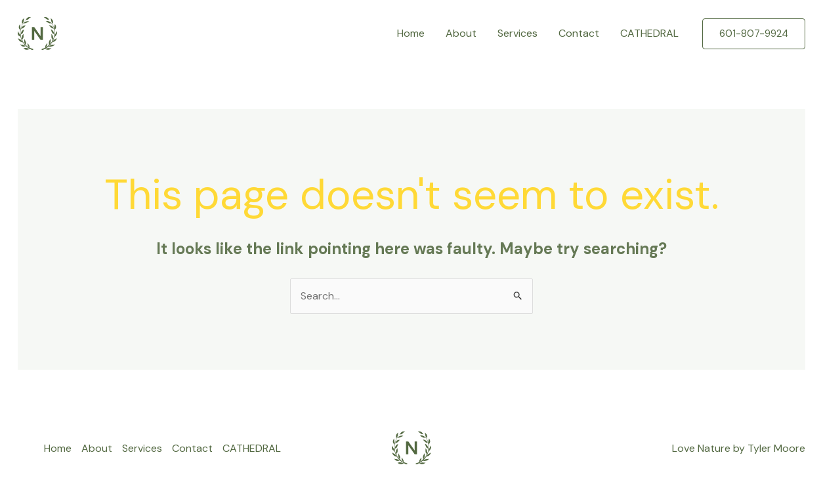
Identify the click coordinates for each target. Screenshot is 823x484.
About (461, 33)
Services (517, 33)
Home (411, 33)
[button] (753, 33)
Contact (579, 33)
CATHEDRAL (649, 33)
